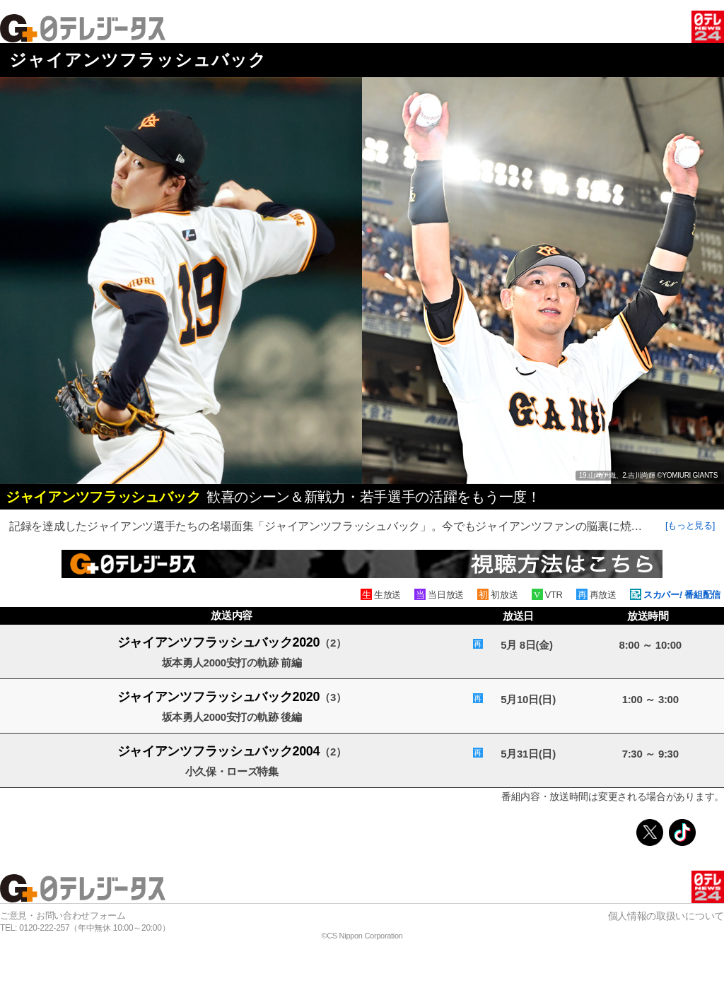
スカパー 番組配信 (681, 594)
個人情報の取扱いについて (666, 916)
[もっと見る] (690, 525)
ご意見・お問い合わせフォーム (63, 915)
